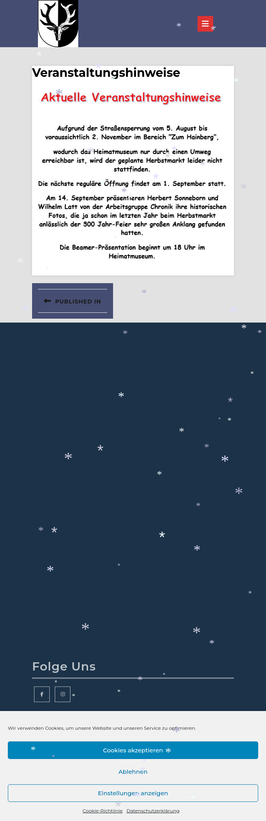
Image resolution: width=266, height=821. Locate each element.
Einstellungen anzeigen (133, 793)
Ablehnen (133, 771)
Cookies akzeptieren (133, 750)
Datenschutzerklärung (152, 811)
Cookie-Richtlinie (102, 811)
